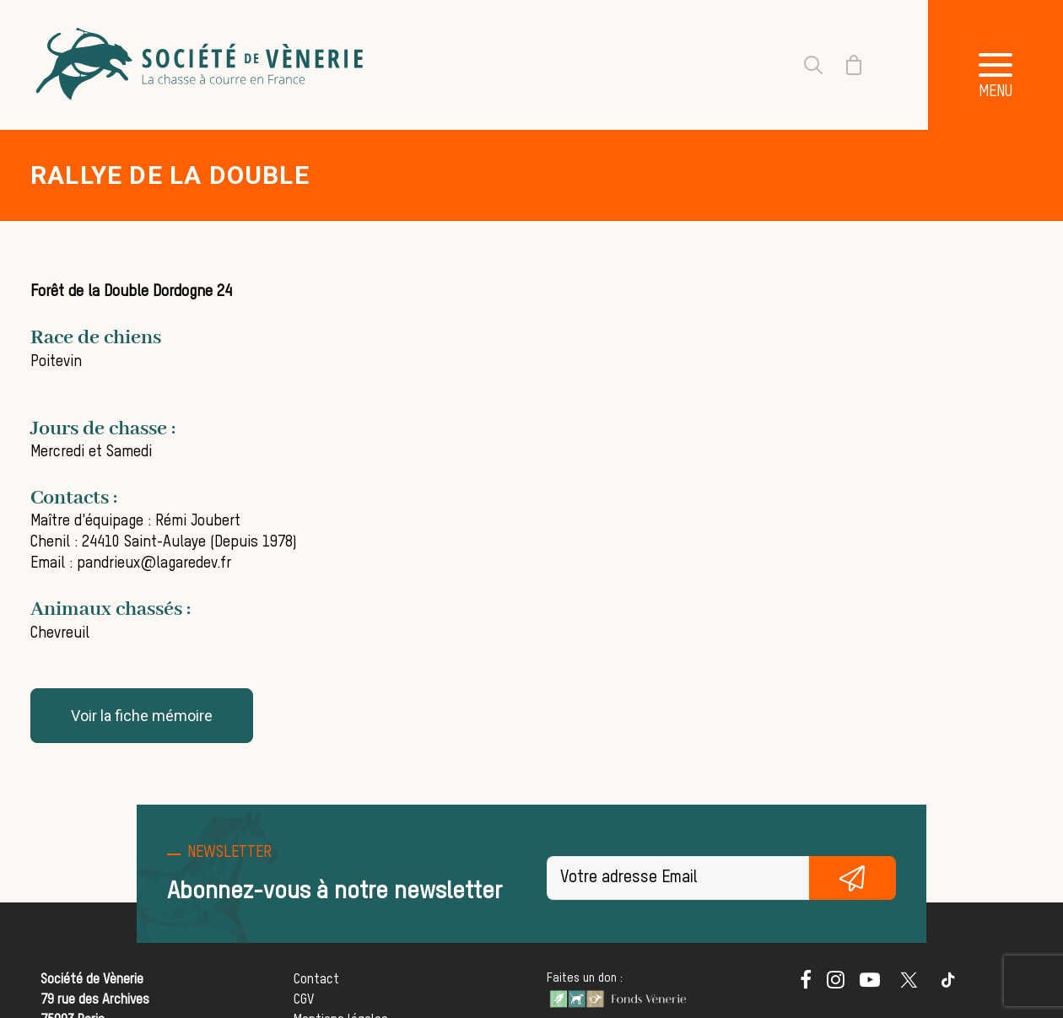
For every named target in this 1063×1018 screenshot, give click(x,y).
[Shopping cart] (843, 65)
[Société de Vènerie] (201, 65)
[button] (995, 65)
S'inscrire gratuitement (853, 878)
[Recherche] (803, 65)
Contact (316, 980)
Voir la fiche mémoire (142, 715)
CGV (304, 1000)
